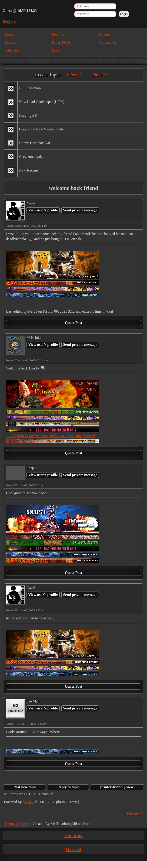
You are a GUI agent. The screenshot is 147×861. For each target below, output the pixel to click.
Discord (73, 849)
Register (9, 22)
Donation (73, 835)
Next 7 (100, 74)
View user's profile (43, 210)
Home (9, 34)
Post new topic (25, 787)
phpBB (28, 802)
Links (56, 50)
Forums (58, 34)
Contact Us (108, 42)
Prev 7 (74, 74)
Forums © (135, 814)
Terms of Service (17, 824)
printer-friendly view (117, 787)
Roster (104, 34)
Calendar (11, 50)
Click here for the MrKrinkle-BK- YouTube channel (50, 436)
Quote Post (73, 323)
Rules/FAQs (61, 42)
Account (11, 42)
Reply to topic (68, 787)
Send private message (80, 210)
